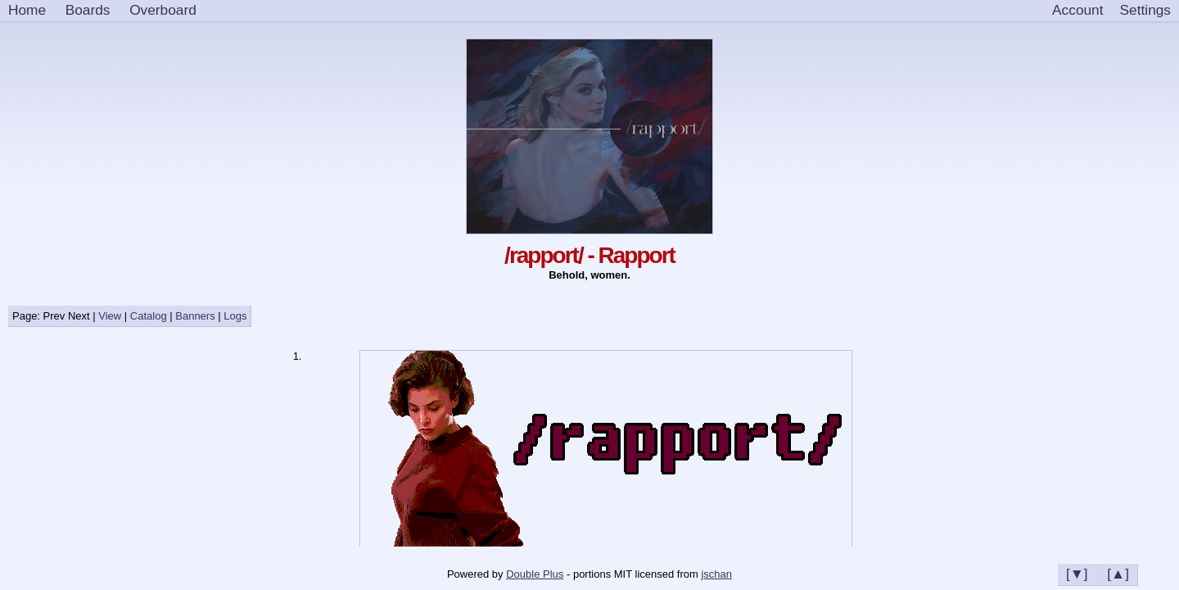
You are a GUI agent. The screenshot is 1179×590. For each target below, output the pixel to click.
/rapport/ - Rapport (589, 255)
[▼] (1077, 573)
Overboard (162, 10)
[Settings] (1145, 10)
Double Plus (534, 574)
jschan (716, 574)
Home (27, 10)
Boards (88, 10)
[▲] (1118, 573)
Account (1077, 10)
